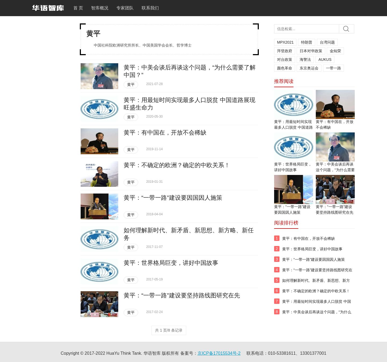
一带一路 (333, 68)
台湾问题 (327, 42)
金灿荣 (335, 51)
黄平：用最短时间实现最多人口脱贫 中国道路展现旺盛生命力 (293, 127)
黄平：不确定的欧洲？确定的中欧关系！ (177, 165)
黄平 (131, 84)
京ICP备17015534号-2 (219, 353)
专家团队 (125, 8)
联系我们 (150, 8)
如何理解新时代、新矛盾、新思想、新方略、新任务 (316, 283)
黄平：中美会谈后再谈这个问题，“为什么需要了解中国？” (335, 170)
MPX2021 (285, 42)
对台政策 (284, 59)
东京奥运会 (309, 68)
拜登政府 (284, 51)
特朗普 (306, 42)
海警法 (305, 59)
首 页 (78, 8)
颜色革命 (284, 68)
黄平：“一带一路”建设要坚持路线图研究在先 (182, 295)
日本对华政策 (311, 51)
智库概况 (99, 8)
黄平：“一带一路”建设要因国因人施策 (173, 197)
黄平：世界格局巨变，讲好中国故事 (171, 262)
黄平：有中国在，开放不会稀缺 (165, 132)
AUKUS (324, 59)
